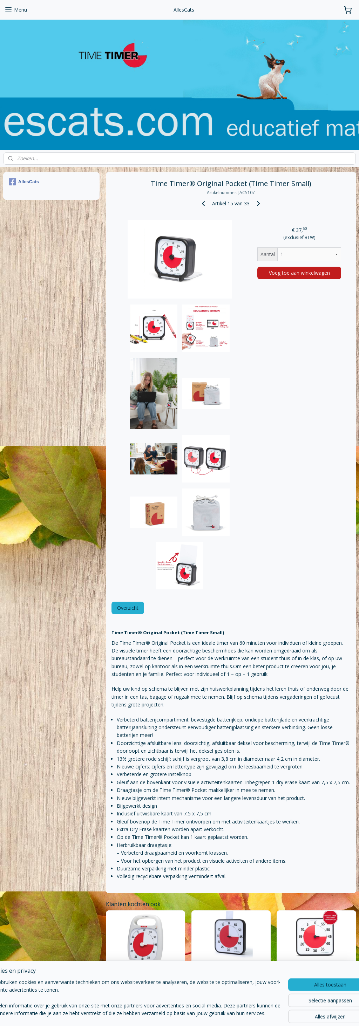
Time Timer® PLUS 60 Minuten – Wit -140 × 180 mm (145, 968)
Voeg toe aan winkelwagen (299, 272)
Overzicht (127, 607)
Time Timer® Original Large (230, 965)
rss (162, 1013)
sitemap (148, 1013)
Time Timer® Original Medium (316, 965)
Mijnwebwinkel (251, 1013)
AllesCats (24, 182)
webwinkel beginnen (189, 1013)
